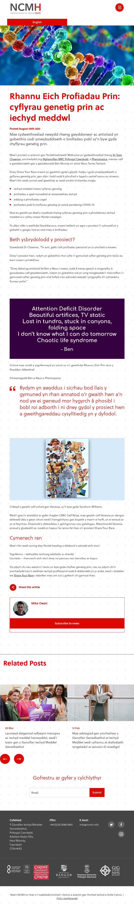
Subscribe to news (67, 623)
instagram (121, 834)
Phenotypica (99, 159)
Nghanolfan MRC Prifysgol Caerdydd (65, 159)
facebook (121, 824)
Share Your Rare (24, 575)
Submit (97, 792)
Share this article (25, 587)
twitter (111, 824)
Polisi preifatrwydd (67, 898)
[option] (33, 719)
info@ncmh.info (89, 824)
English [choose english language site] (37, 22)
